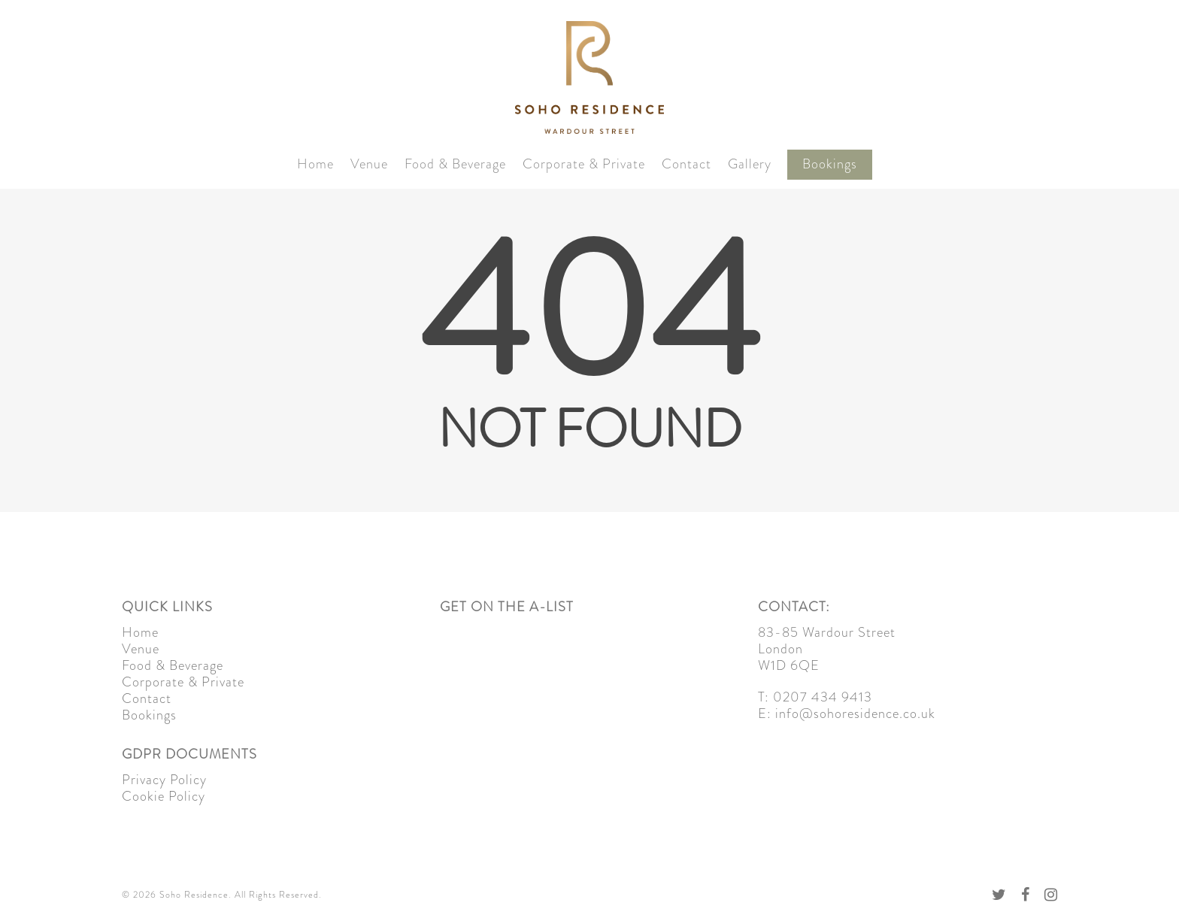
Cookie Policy (163, 796)
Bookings (829, 164)
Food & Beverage (455, 164)
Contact (686, 164)
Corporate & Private (584, 164)
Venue (369, 164)
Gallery (749, 164)
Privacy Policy (164, 779)
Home (315, 164)
